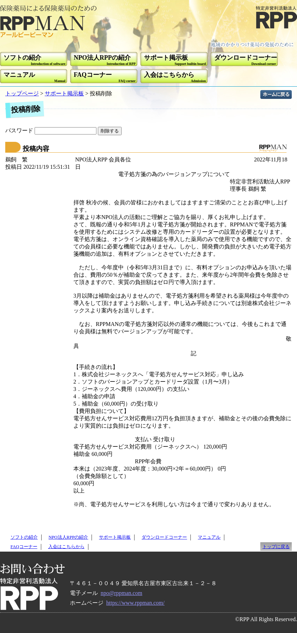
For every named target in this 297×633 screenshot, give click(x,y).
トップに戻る (276, 546)
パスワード (51, 130)
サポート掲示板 (64, 93)
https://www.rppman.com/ (135, 603)
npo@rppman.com (121, 593)
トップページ (22, 93)
